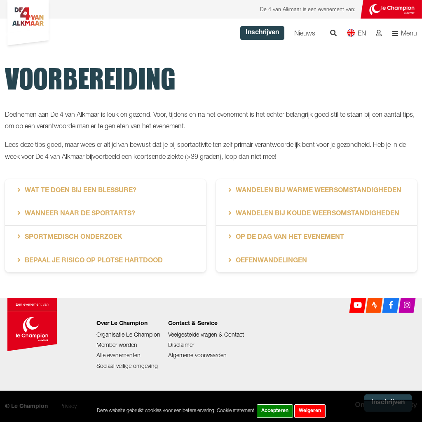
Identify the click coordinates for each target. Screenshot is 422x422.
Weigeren (310, 410)
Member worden (116, 344)
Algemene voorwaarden (197, 354)
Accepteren (274, 410)
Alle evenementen (118, 354)
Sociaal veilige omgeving (127, 365)
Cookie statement (235, 410)
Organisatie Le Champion (128, 334)
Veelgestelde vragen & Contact (206, 334)
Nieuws (304, 33)
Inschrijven (262, 33)
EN (356, 32)
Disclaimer (181, 344)
